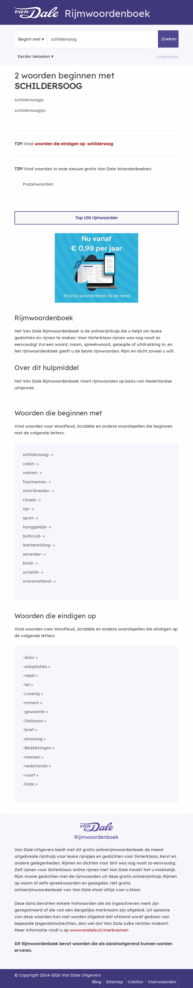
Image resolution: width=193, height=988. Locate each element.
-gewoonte (34, 711)
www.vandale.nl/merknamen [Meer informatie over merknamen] (99, 930)
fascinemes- (35, 481)
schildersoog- (36, 454)
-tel (26, 684)
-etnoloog (33, 738)
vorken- (31, 472)
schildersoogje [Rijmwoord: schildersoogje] (29, 99)
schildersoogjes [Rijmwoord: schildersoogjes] (30, 110)
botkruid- (32, 536)
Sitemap (114, 981)
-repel (29, 675)
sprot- (29, 518)
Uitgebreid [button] (168, 56)
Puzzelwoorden (38, 184)
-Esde (28, 784)
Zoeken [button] (169, 38)
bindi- (28, 563)
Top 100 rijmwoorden (96, 217)
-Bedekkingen (37, 747)
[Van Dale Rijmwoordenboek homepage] (39, 13)
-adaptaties (35, 666)
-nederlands (35, 765)
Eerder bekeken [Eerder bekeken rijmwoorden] (34, 56)
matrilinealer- (37, 490)
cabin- (29, 463)
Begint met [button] (29, 39)
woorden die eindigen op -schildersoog (73, 143)
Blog (96, 981)
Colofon (135, 981)
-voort (29, 775)
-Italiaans (33, 720)
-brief (28, 729)
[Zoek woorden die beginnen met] (78, 39)
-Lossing (31, 693)
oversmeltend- (38, 581)
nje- (27, 508)
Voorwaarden (162, 981)
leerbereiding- (37, 545)
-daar (28, 657)
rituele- (30, 499)
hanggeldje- (35, 526)
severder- (33, 554)
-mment (31, 702)
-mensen (31, 757)
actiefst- (31, 572)
